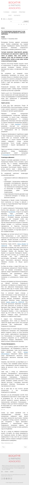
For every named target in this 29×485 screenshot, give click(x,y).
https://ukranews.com (7, 443)
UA (19, 24)
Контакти (17, 15)
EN (24, 24)
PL (26, 24)
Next (25, 447)
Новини (14, 12)
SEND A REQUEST (7, 18)
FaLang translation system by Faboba (5, 451)
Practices (6, 471)
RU (21, 24)
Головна (6, 12)
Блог (10, 15)
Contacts (11, 471)
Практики (22, 12)
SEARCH (26, 21)
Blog (2, 471)
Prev (3, 447)
